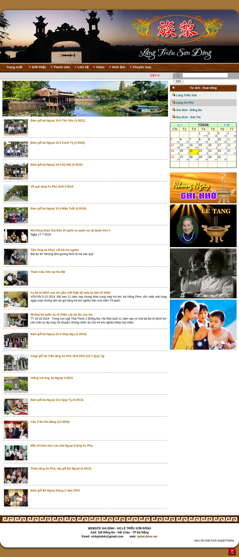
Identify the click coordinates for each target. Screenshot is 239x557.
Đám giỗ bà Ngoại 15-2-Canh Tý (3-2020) (58, 142)
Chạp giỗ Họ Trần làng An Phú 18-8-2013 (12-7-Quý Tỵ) (67, 356)
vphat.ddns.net (147, 536)
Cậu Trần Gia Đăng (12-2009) (50, 422)
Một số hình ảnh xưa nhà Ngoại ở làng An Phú (62, 445)
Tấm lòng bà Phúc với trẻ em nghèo (55, 250)
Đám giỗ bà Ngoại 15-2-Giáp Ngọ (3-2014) (58, 334)
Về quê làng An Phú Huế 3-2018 (52, 186)
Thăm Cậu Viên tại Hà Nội (48, 272)
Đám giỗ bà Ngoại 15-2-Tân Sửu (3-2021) (58, 120)
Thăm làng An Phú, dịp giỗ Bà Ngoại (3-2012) (61, 468)
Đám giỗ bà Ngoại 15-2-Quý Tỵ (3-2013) (57, 400)
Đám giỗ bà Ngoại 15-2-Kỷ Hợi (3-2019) (56, 164)
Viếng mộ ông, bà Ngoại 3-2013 (52, 378)
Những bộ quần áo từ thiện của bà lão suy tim (62, 314)
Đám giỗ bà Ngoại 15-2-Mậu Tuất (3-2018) (58, 208)
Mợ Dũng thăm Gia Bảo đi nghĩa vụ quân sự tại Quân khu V (71, 230)
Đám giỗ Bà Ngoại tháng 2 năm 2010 (55, 490)
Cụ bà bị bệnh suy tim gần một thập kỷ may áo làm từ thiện (71, 292)
